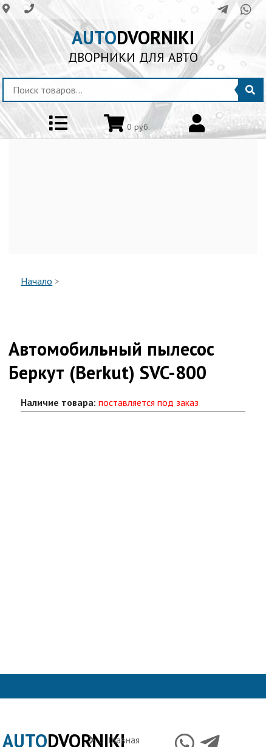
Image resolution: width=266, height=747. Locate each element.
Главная (124, 740)
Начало (36, 281)
